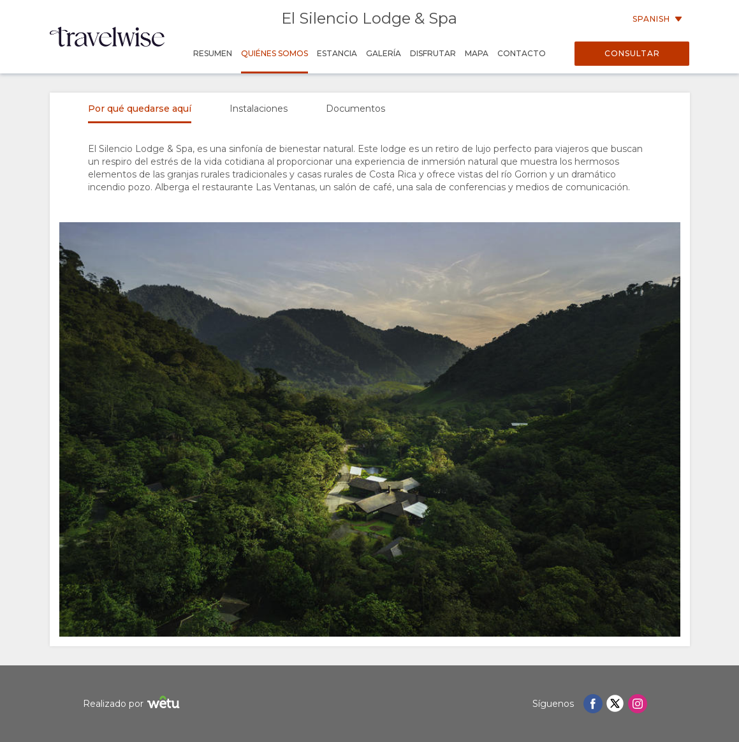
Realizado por (133, 704)
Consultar (632, 53)
